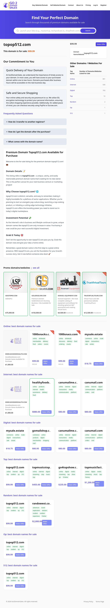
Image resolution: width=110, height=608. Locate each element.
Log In (95, 5)
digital (87, 341)
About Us (79, 5)
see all (36, 267)
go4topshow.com (69, 467)
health (42, 389)
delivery (45, 341)
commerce (88, 338)
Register (103, 5)
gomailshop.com (42, 430)
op (19, 474)
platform (73, 392)
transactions (95, 341)
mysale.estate (94, 334)
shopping (46, 440)
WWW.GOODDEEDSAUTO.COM (16, 354)
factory (87, 477)
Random (73, 102)
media (71, 389)
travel (43, 508)
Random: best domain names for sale (22, 495)
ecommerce (36, 392)
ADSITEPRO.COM (11, 296)
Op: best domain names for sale (20, 534)
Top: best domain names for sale (20, 459)
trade (101, 338)
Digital (72, 90)
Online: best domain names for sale (21, 326)
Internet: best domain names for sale (22, 374)
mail (92, 392)
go (60, 477)
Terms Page (100, 602)
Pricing (88, 5)
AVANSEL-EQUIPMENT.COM (67, 296)
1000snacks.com (42, 334)
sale (86, 344)
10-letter (65, 477)
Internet (73, 85)
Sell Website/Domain (57, 5)
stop (42, 474)
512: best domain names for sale (20, 565)
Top (71, 96)
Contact (71, 5)
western (44, 510)
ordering (61, 344)
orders (40, 344)
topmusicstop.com (44, 467)
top (8, 474)
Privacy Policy (88, 602)
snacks (46, 344)
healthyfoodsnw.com (45, 382)
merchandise (37, 341)
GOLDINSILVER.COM (39, 296)
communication (64, 392)
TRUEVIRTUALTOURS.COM (93, 296)
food (34, 344)
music (48, 474)
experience (36, 516)
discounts (62, 341)
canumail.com (94, 382)
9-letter (44, 516)
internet (35, 389)
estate (92, 344)
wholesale (42, 338)
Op (71, 108)
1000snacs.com (68, 334)
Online (72, 79)
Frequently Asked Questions (18, 113)
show (73, 474)
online (35, 338)
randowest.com (42, 503)
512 (71, 113)
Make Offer (101, 44)
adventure (36, 508)
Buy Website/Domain (40, 5)
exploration (36, 510)
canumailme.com (69, 382)
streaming (36, 474)
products (41, 387)
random (13, 474)
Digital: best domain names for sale (21, 422)
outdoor (42, 513)
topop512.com (17, 44)
